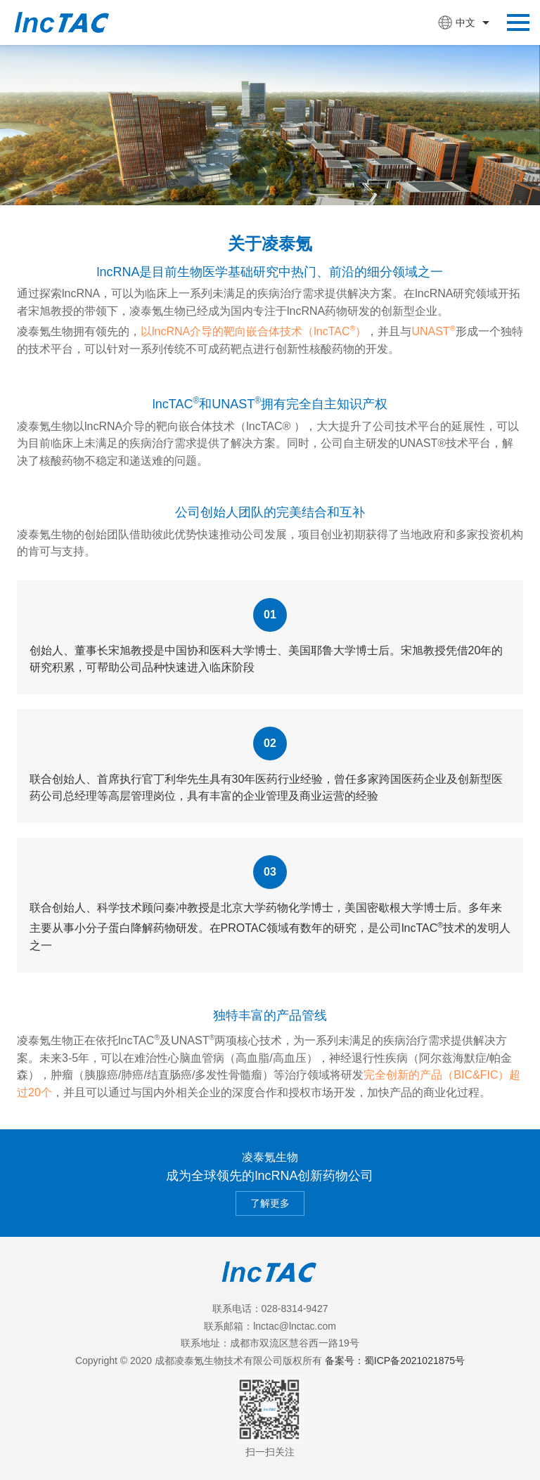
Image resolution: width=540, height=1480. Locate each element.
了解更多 (270, 1203)
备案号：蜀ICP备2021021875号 (395, 1360)
